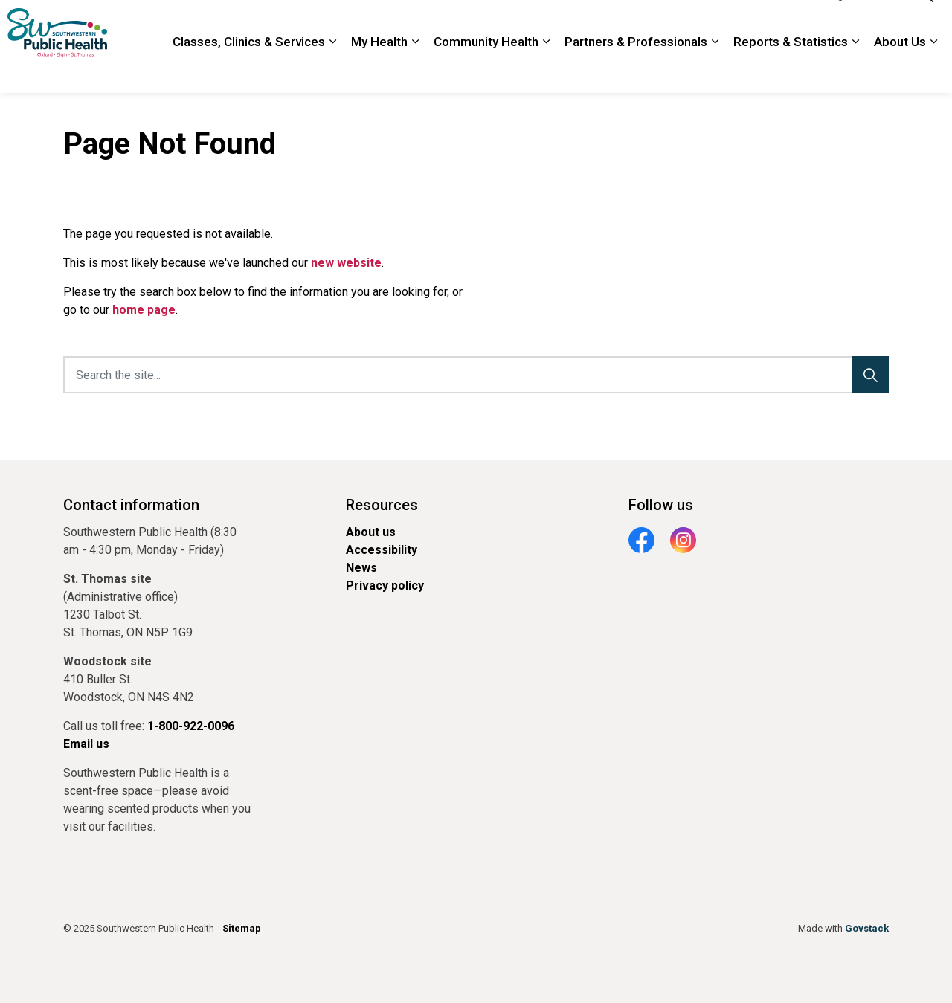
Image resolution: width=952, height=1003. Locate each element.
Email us (86, 744)
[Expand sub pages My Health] (415, 70)
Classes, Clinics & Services (249, 69)
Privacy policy (385, 585)
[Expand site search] (926, 23)
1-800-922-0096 (765, 23)
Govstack (867, 928)
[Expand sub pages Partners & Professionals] (714, 70)
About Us (900, 69)
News (361, 568)
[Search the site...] (476, 374)
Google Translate (858, 23)
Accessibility (381, 550)
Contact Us (687, 23)
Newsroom (510, 23)
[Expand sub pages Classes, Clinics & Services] (332, 70)
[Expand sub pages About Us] (933, 70)
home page (144, 310)
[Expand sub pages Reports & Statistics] (855, 70)
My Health (379, 69)
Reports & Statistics (790, 69)
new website (346, 263)
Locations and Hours (598, 23)
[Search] (870, 374)
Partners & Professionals (636, 69)
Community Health (486, 69)
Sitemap (241, 928)
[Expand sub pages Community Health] (545, 70)
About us (371, 532)
